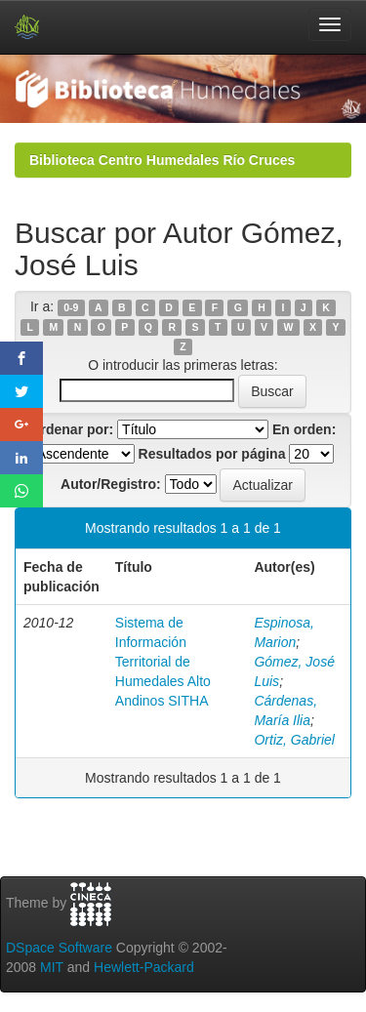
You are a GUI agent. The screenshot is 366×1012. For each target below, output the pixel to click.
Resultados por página (212, 454)
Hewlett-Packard (144, 967)
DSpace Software (59, 947)
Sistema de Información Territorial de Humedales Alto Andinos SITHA (163, 661)
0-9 (70, 307)
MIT (51, 967)
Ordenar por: (72, 429)
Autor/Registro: (111, 484)
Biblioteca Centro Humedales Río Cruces (162, 160)
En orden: (304, 429)
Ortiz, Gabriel (294, 740)
